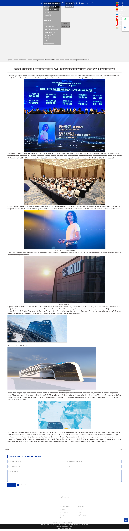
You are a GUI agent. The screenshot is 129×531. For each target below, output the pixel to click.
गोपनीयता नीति (22, 485)
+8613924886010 (66, 528)
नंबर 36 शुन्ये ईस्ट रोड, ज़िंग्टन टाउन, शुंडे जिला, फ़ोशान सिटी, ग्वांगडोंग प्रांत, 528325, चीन (66, 524)
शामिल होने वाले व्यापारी (78, 3)
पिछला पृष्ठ (12, 449)
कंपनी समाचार (22, 60)
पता (42, 524)
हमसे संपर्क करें (89, 3)
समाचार (68, 3)
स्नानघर (51, 3)
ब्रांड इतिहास (62, 509)
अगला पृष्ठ (117, 449)
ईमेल (57, 526)
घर (41, 3)
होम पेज (10, 60)
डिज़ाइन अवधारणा (63, 512)
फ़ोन (59, 528)
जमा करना (11, 485)
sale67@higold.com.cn (66, 526)
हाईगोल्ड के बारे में (59, 3)
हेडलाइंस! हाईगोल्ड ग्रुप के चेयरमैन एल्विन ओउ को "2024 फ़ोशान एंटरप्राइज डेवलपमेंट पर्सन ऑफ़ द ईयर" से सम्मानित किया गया (58, 60)
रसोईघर (46, 3)
